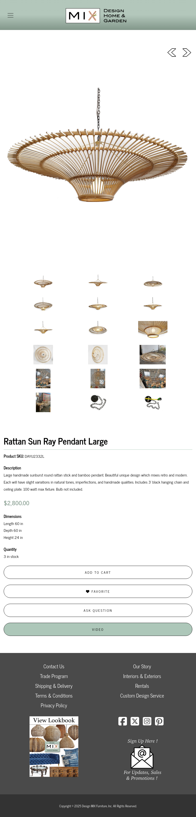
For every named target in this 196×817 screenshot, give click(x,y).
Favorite (98, 591)
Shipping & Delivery (53, 686)
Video (98, 629)
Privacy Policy (54, 705)
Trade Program (54, 676)
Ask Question (98, 610)
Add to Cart (98, 572)
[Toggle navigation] (10, 15)
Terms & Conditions (53, 695)
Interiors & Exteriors (142, 676)
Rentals (142, 686)
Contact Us (53, 666)
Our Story (142, 666)
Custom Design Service (142, 695)
